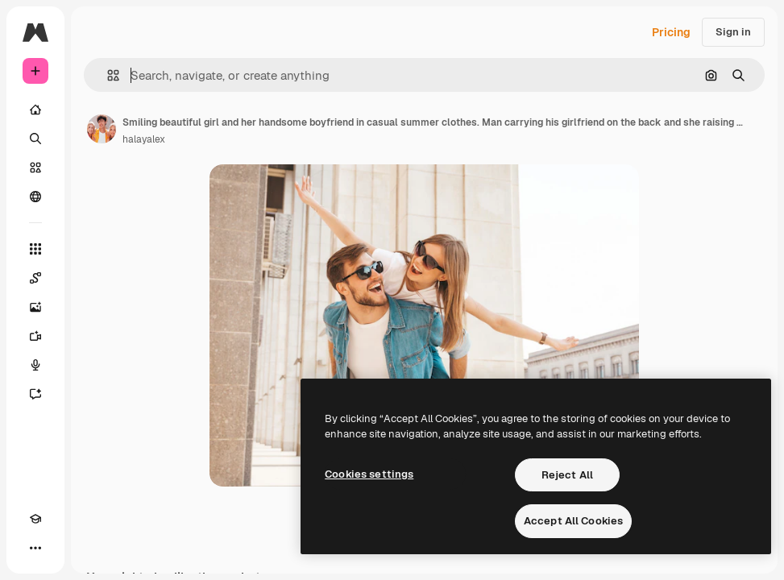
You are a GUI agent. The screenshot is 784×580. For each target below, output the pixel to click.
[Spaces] (35, 278)
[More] (35, 548)
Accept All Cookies (573, 521)
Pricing (671, 32)
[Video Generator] (35, 336)
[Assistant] (35, 394)
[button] (107, 75)
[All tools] (35, 249)
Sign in (733, 32)
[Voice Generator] (35, 365)
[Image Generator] (35, 307)
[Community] (35, 196)
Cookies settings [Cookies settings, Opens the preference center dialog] (369, 474)
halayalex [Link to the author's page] (143, 139)
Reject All (567, 475)
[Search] (35, 138)
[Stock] (35, 167)
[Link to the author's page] (101, 128)
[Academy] (35, 519)
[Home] (35, 109)
